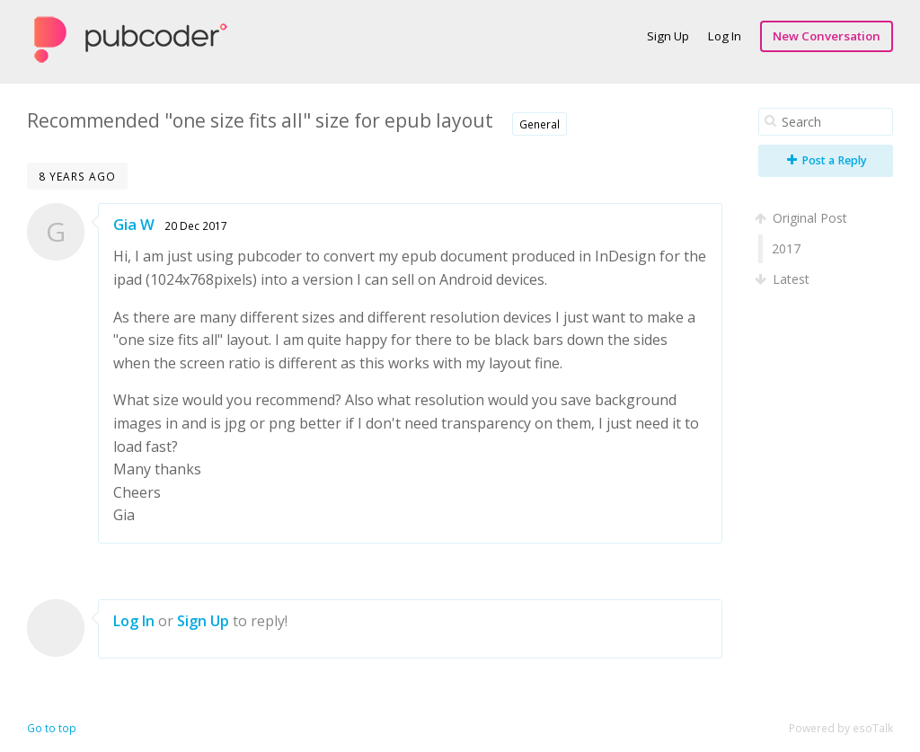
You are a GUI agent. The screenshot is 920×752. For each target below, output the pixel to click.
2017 (786, 248)
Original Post (802, 217)
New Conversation (826, 36)
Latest (783, 279)
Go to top (51, 728)
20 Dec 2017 (195, 225)
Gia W (134, 224)
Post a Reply (827, 160)
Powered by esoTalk (841, 728)
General (539, 124)
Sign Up (668, 36)
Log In (724, 36)
